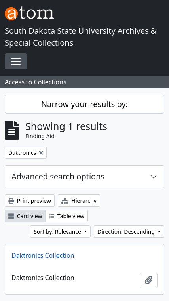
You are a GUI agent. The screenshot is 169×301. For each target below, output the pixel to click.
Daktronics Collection (42, 255)
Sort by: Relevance (58, 231)
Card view (25, 216)
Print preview (29, 200)
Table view (66, 216)
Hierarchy (79, 200)
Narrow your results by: (84, 104)
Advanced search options (57, 176)
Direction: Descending (126, 231)
